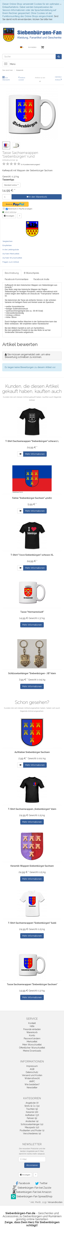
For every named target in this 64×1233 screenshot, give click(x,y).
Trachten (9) (32, 1109)
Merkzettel (32, 1041)
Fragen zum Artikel (10, 262)
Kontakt (32, 1023)
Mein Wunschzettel (32, 1044)
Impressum (32, 1066)
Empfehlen (7, 245)
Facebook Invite (41, 279)
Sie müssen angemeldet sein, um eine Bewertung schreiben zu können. (27, 356)
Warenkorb (32, 1032)
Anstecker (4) (32, 1121)
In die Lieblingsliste (10, 249)
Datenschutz (32, 1072)
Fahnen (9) (32, 1118)
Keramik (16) (32, 1112)
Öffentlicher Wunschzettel (32, 1047)
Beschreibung (12, 273)
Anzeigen (9, 216)
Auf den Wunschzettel (12, 258)
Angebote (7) (32, 1103)
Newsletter (32, 1087)
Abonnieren (32, 1165)
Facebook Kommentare (16, 279)
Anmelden (32, 47)
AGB (32, 1069)
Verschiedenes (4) (32, 1133)
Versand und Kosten (32, 1075)
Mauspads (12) (32, 1127)
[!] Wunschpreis (31, 273)
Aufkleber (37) (32, 1115)
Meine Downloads (32, 1051)
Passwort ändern (32, 1038)
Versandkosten (55, 1202)
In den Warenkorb (36, 197)
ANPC (32, 1081)
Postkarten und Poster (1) (32, 1130)
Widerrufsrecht (32, 1078)
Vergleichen (7, 241)
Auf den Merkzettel (10, 254)
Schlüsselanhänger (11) (32, 1124)
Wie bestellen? (32, 1084)
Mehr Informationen (35, 454)
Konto (32, 1035)
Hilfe (32, 1026)
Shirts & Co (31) (32, 1106)
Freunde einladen (32, 1029)
